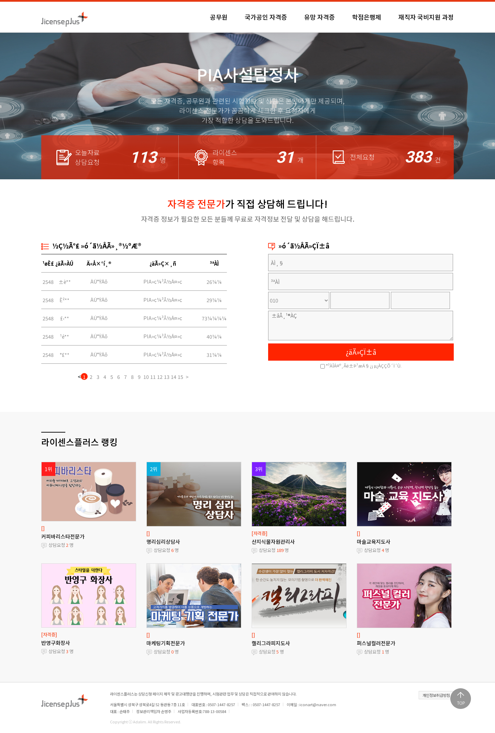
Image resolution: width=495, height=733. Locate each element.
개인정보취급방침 (436, 695)
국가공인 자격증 (266, 16)
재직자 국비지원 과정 (426, 16)
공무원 (219, 16)
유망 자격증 (319, 16)
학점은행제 (366, 16)
